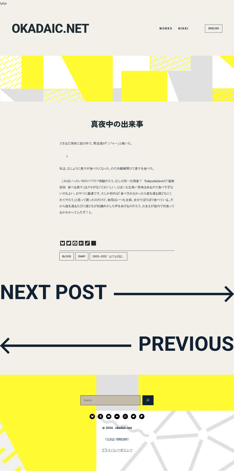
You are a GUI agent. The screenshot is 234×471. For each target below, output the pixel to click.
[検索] (148, 400)
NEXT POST (56, 293)
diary (82, 256)
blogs (66, 256)
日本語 (111, 439)
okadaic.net (52, 28)
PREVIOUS (184, 344)
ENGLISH (213, 28)
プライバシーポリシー (117, 450)
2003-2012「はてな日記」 (108, 256)
